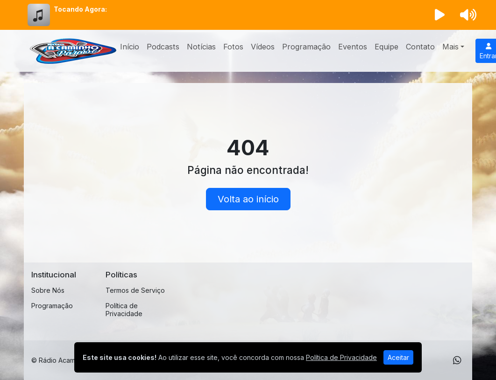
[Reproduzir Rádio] (439, 15)
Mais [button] (450, 46)
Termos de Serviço (135, 290)
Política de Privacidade (124, 310)
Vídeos (263, 46)
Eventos (352, 46)
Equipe (386, 46)
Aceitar (398, 357)
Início (129, 46)
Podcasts (163, 46)
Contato (420, 46)
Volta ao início (248, 199)
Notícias (201, 46)
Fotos (233, 46)
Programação (306, 46)
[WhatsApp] (457, 360)
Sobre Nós (47, 290)
